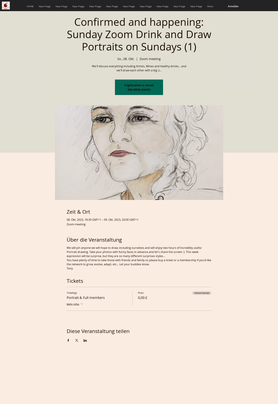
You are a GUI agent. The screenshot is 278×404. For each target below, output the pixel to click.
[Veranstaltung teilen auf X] (76, 340)
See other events (139, 89)
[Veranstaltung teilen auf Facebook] (68, 340)
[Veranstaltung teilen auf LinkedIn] (85, 340)
